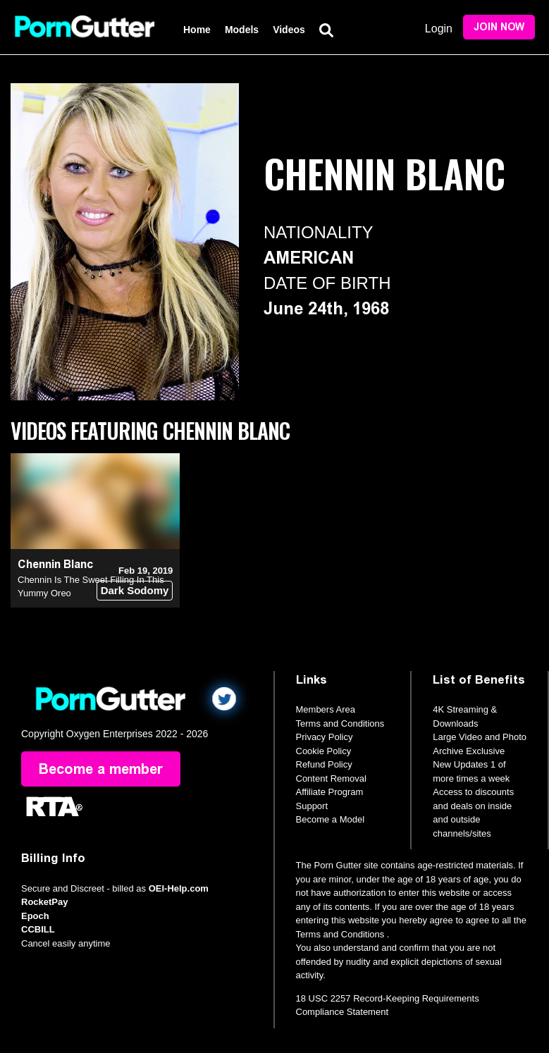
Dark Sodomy (135, 590)
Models (242, 29)
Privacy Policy (324, 737)
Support (312, 806)
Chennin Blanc (55, 564)
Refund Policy (324, 764)
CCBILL (38, 929)
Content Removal (331, 778)
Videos (289, 29)
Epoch (35, 916)
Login (438, 29)
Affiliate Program (330, 792)
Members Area (326, 709)
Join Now (499, 27)
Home (197, 29)
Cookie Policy (324, 751)
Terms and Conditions (340, 723)
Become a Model (330, 819)
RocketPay (44, 902)
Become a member (101, 768)
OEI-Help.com (179, 888)
